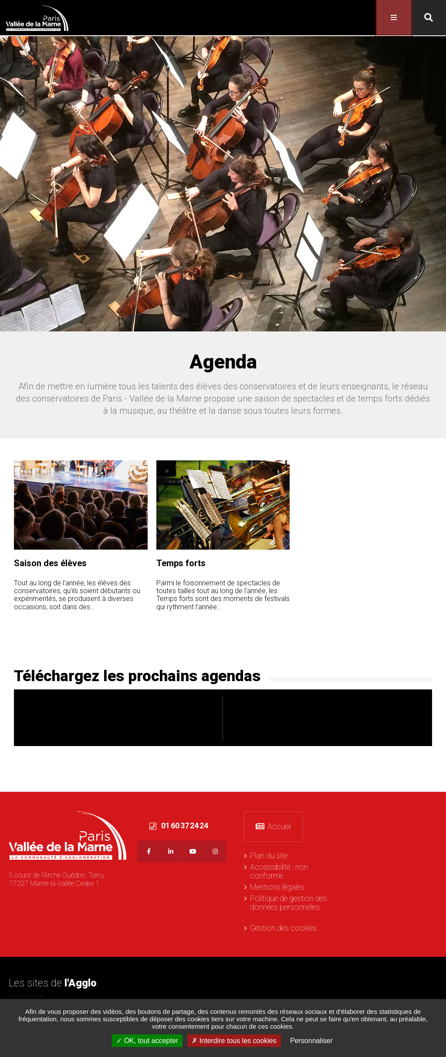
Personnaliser (311, 1040)
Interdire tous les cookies (234, 1040)
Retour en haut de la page (437, 799)
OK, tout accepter (147, 1040)
